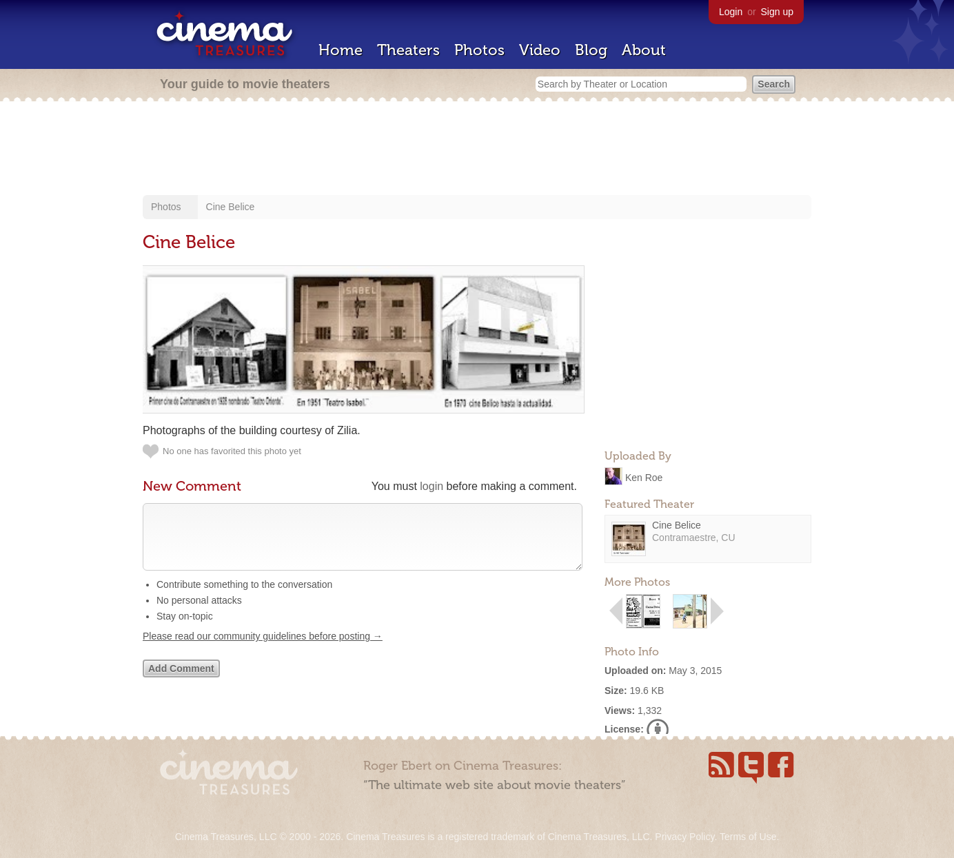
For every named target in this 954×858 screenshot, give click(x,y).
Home (340, 50)
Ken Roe (643, 476)
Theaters (408, 50)
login (431, 486)
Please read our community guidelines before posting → (263, 649)
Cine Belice (230, 206)
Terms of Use (748, 836)
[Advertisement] (477, 150)
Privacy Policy (684, 836)
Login (730, 11)
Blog (591, 50)
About (644, 50)
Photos (479, 50)
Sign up (777, 11)
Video (539, 50)
